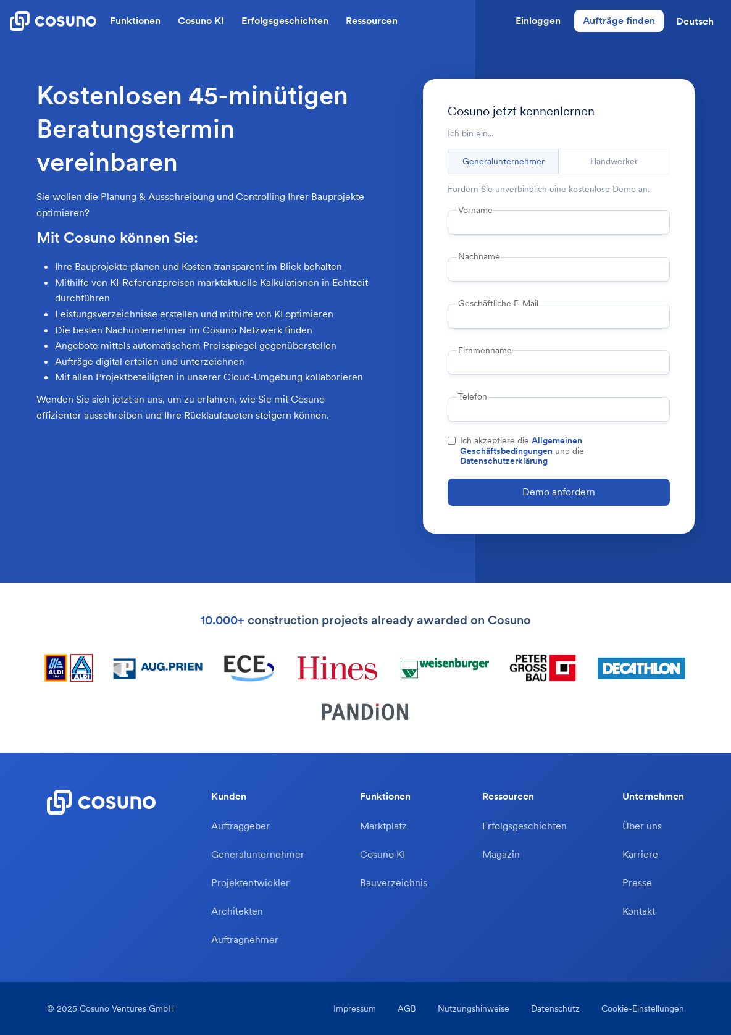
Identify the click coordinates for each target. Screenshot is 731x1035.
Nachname (479, 256)
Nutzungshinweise (473, 1008)
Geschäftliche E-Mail (498, 303)
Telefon (472, 396)
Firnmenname (485, 350)
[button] (695, 21)
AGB (407, 1008)
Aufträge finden (619, 20)
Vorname (475, 210)
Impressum (354, 1008)
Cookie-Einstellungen (642, 1008)
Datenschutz (555, 1008)
